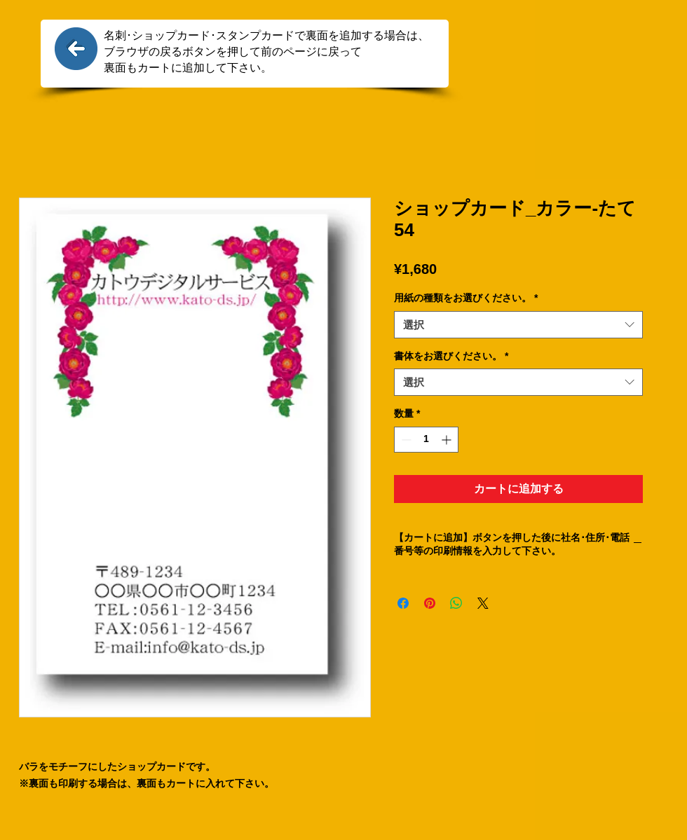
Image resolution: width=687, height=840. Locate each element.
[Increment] (447, 439)
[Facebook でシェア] (403, 603)
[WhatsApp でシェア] (456, 603)
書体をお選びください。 (451, 356)
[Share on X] (483, 603)
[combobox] (518, 324)
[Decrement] (405, 439)
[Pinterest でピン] (429, 603)
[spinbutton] (426, 439)
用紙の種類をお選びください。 (466, 297)
